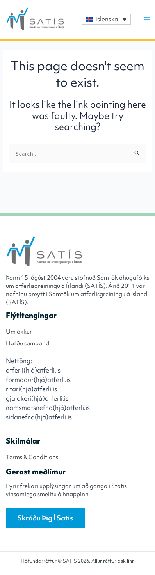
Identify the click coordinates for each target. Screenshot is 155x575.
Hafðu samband (27, 343)
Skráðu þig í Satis (45, 517)
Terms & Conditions (32, 457)
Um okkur (19, 331)
